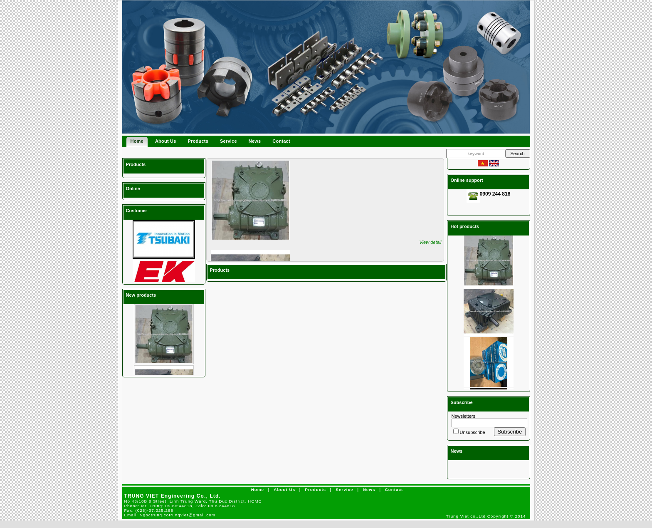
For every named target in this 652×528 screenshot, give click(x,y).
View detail (431, 242)
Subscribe (509, 432)
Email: (169, 515)
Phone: (179, 505)
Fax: (149, 510)
